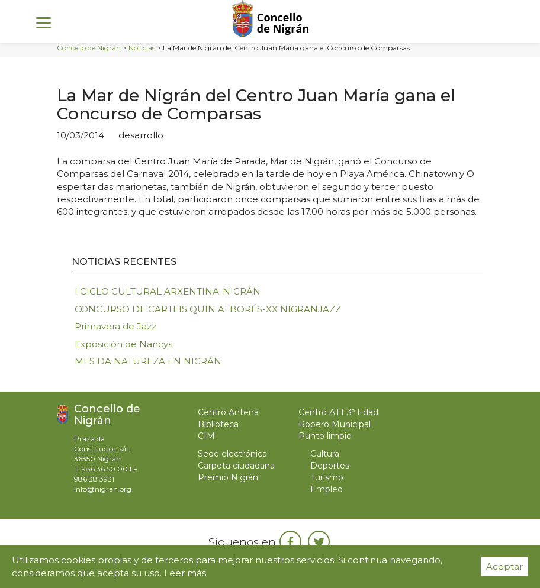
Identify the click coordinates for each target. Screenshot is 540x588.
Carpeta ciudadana (236, 465)
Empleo (326, 489)
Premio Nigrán (228, 477)
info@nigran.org (102, 488)
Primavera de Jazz (115, 326)
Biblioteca (218, 424)
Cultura (324, 453)
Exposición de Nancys (123, 344)
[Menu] (43, 22)
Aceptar (504, 566)
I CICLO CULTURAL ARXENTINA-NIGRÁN (168, 291)
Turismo (326, 477)
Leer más (185, 573)
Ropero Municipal (334, 424)
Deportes (329, 465)
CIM (206, 436)
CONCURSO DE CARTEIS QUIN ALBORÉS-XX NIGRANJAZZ (208, 309)
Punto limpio (325, 436)
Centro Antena (228, 412)
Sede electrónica (232, 453)
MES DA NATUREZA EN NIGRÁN (148, 361)
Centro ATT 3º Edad (338, 412)
